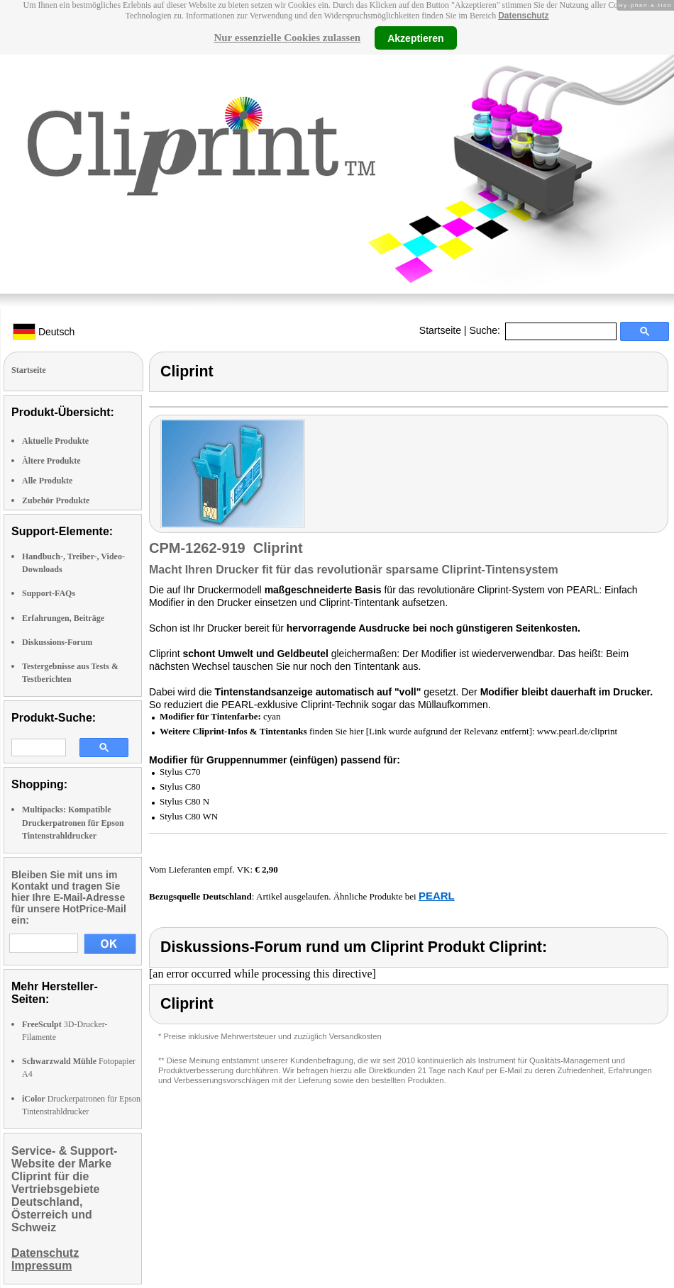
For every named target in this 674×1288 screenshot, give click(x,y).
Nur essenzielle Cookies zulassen (287, 37)
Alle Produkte (47, 481)
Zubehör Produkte (55, 500)
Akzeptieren (415, 37)
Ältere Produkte (51, 461)
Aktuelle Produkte (55, 441)
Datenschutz (523, 16)
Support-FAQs (48, 593)
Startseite (440, 330)
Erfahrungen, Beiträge (63, 618)
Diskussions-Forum (57, 642)
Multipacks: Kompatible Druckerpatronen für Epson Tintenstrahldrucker (73, 822)
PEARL (437, 896)
